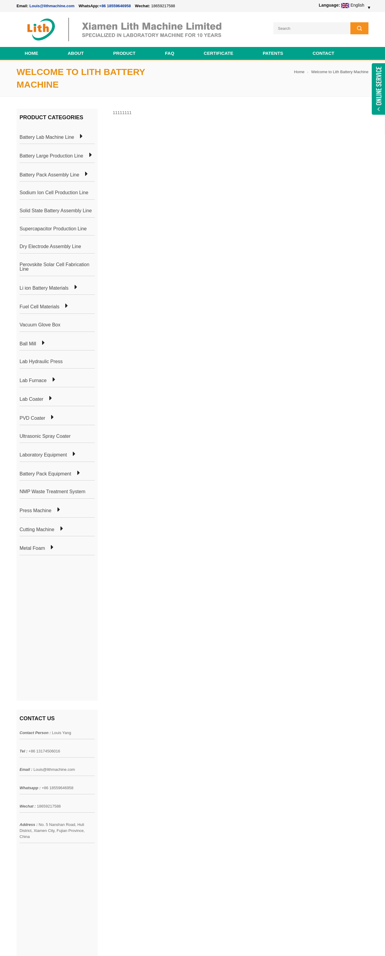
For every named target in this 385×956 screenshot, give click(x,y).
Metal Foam (32, 548)
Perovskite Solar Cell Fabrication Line (54, 267)
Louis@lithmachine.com (54, 628)
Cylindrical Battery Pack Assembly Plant (124, 770)
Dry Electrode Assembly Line (50, 246)
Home (31, 53)
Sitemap (24, 813)
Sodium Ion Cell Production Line (54, 192)
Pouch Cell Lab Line (106, 791)
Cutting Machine (37, 529)
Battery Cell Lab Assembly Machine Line (334, 944)
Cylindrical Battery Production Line (119, 813)
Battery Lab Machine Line (47, 137)
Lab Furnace (33, 380)
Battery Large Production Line (51, 156)
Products (25, 780)
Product (124, 53)
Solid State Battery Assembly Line (56, 210)
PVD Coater (32, 418)
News (22, 791)
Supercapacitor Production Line (53, 228)
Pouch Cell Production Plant (113, 780)
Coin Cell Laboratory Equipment (116, 802)
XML (21, 824)
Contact (323, 53)
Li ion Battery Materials (44, 288)
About (76, 53)
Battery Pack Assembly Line (49, 175)
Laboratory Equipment (43, 455)
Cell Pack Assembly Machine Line (219, 944)
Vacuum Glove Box (40, 324)
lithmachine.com (150, 944)
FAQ (169, 53)
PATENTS (273, 53)
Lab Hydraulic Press (41, 361)
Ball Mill (28, 343)
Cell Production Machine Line (274, 944)
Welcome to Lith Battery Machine (339, 72)
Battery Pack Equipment (45, 474)
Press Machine (35, 510)
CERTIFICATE (218, 53)
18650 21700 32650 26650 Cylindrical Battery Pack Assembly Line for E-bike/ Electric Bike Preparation (228, 777)
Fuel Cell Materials (39, 306)
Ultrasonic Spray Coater (45, 436)
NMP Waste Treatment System (52, 491)
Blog (21, 802)
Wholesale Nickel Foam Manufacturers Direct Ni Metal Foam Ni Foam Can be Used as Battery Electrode (228, 888)
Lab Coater (31, 399)
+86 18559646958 (115, 6)
